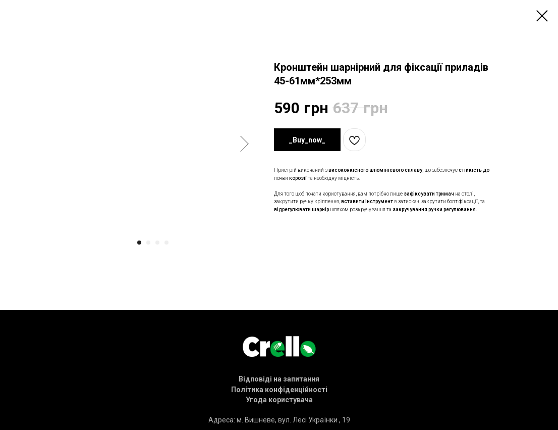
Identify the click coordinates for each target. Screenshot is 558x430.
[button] (279, 379)
